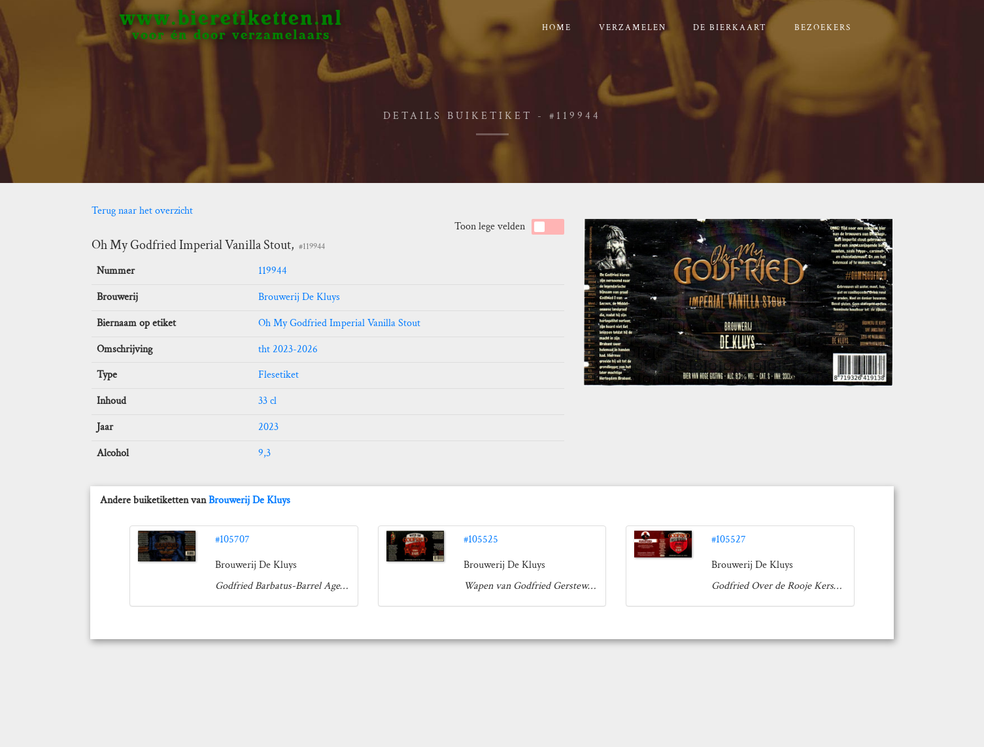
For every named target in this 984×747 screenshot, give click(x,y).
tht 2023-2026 (288, 349)
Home (556, 27)
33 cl (267, 401)
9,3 (264, 453)
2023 (268, 427)
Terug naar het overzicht (142, 211)
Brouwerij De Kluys (299, 297)
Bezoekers (822, 27)
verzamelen (632, 27)
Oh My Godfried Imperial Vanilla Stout (339, 323)
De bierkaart (730, 27)
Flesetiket (278, 375)
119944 (272, 271)
